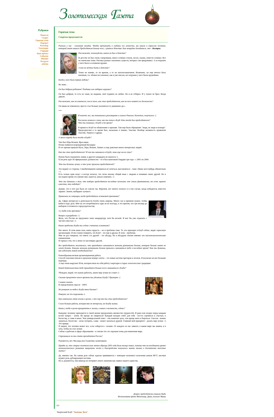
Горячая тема (42, 40)
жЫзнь (45, 64)
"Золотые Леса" (80, 412)
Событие (44, 56)
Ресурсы (44, 61)
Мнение (44, 58)
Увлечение (43, 48)
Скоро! (45, 38)
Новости (44, 35)
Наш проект (42, 53)
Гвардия (44, 51)
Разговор (44, 45)
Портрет (44, 43)
